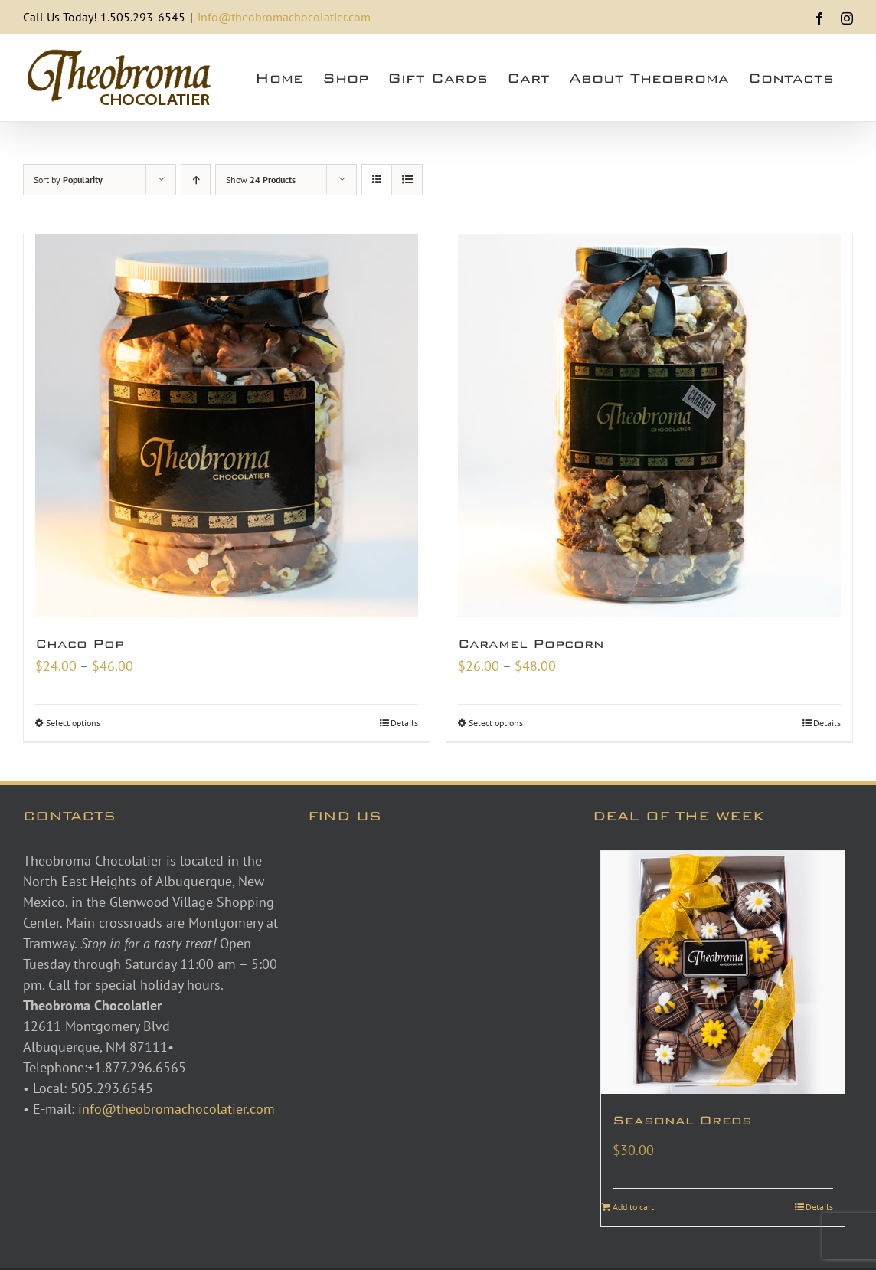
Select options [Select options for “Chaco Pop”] (73, 722)
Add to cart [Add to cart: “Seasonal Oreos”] (633, 1207)
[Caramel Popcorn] (649, 425)
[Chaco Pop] (227, 425)
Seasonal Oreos (682, 1120)
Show (261, 179)
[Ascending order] (196, 179)
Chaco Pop (79, 644)
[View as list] (407, 180)
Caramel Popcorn (531, 644)
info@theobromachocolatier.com (284, 17)
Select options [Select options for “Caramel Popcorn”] (496, 722)
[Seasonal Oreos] (723, 973)
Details (404, 722)
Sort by (68, 179)
